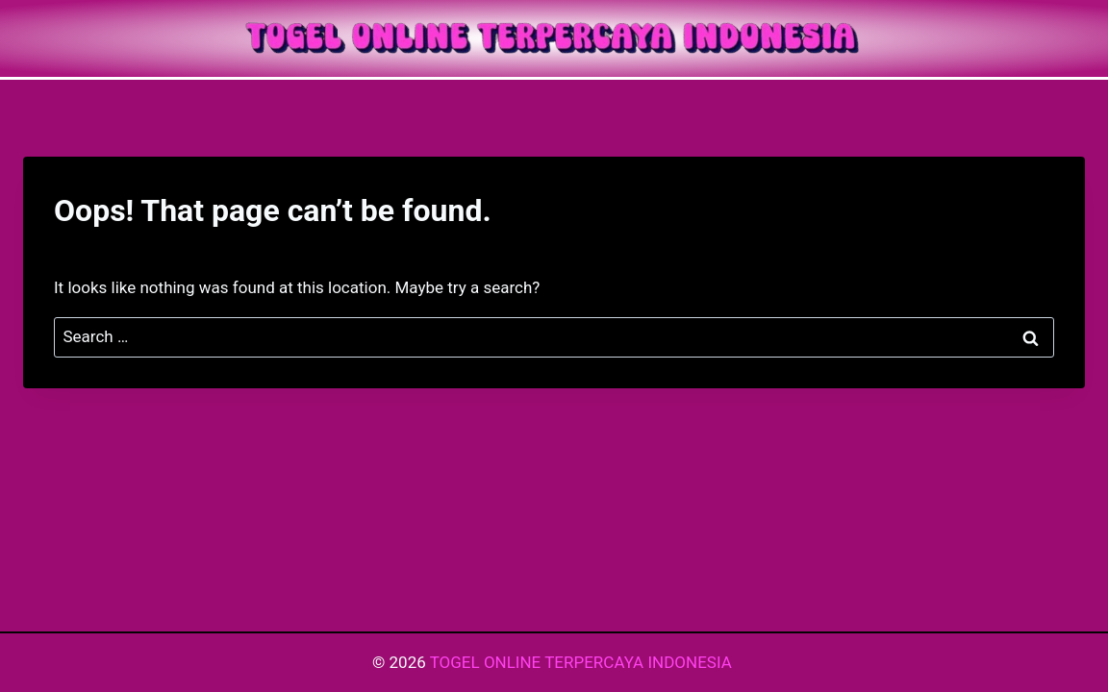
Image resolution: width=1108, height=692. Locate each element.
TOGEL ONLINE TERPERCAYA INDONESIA (583, 662)
